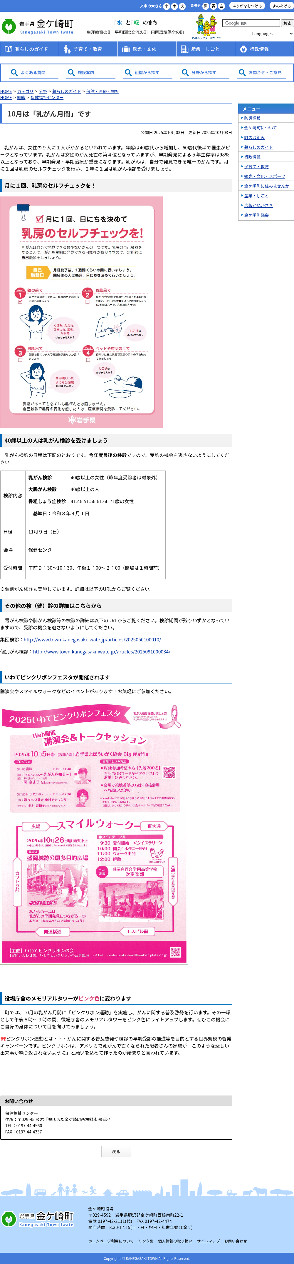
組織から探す (147, 72)
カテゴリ (25, 91)
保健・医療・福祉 (102, 91)
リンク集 (146, 1241)
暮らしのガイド (31, 48)
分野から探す (204, 72)
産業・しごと (205, 48)
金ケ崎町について (260, 128)
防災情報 (252, 118)
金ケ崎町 (38, 26)
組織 (21, 97)
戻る (116, 1151)
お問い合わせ (235, 1241)
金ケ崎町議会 (256, 215)
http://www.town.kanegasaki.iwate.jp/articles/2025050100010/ (92, 639)
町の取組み (254, 137)
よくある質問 (33, 72)
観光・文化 (144, 48)
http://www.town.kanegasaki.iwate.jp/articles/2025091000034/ (102, 651)
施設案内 (86, 72)
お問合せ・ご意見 (265, 72)
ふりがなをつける (247, 6)
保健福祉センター (47, 97)
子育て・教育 (88, 48)
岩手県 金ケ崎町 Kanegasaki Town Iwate (38, 1219)
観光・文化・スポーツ (264, 176)
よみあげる (282, 6)
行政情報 (259, 48)
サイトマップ (208, 1241)
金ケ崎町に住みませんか (267, 186)
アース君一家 (206, 26)
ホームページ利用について (111, 1241)
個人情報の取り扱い (175, 1241)
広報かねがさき (258, 205)
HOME (6, 91)
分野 (43, 91)
